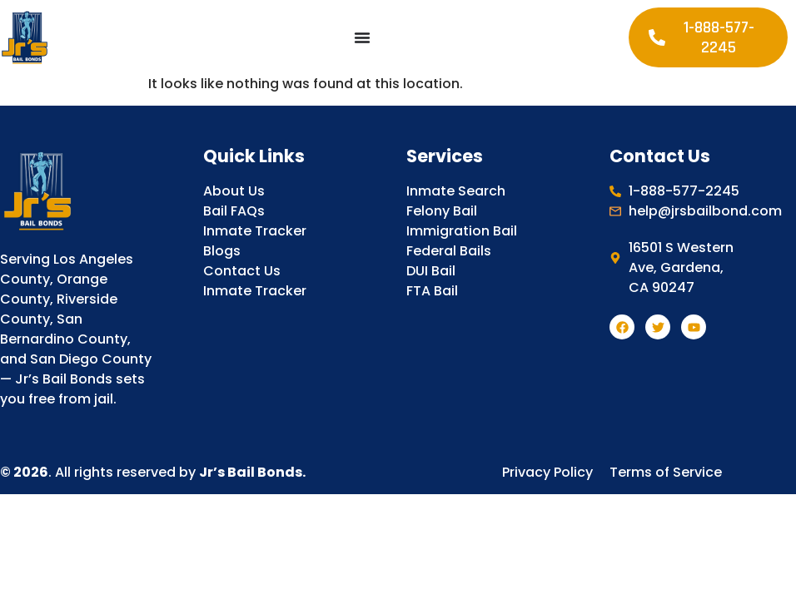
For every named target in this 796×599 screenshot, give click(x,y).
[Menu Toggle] (362, 37)
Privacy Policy (547, 472)
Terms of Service (665, 472)
